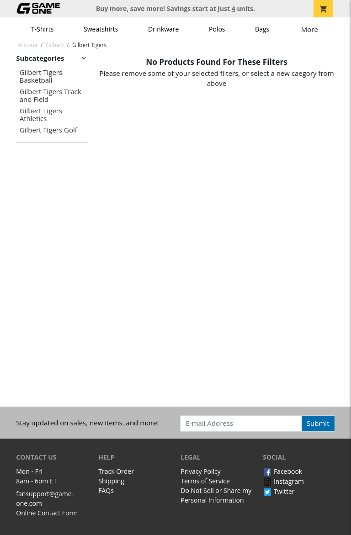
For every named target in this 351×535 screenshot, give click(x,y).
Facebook (282, 471)
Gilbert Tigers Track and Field (50, 95)
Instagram (283, 481)
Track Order (116, 471)
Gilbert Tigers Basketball (41, 76)
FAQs (106, 490)
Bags (262, 29)
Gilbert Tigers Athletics (41, 114)
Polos (217, 29)
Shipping (111, 481)
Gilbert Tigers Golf (48, 130)
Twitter (278, 491)
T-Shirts (42, 29)
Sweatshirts (101, 29)
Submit (318, 423)
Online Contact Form (47, 513)
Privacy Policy (200, 471)
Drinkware (163, 29)
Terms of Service (205, 481)
